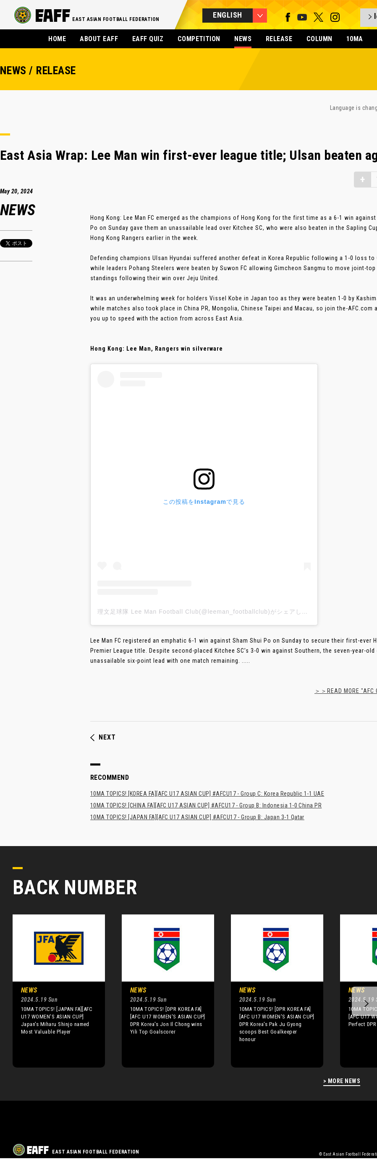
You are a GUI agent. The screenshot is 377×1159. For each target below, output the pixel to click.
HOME (57, 39)
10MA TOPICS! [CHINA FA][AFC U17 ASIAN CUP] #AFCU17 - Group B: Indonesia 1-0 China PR (206, 805)
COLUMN (319, 39)
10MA (354, 39)
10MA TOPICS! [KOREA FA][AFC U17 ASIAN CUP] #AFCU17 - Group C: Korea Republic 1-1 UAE (207, 793)
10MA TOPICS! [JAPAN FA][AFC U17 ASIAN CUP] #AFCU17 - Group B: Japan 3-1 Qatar (197, 817)
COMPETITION (199, 39)
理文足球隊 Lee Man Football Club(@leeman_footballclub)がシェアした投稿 (209, 611)
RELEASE (279, 39)
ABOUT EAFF (99, 39)
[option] (52, 991)
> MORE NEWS (341, 1081)
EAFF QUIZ (147, 39)
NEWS (242, 39)
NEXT (103, 737)
